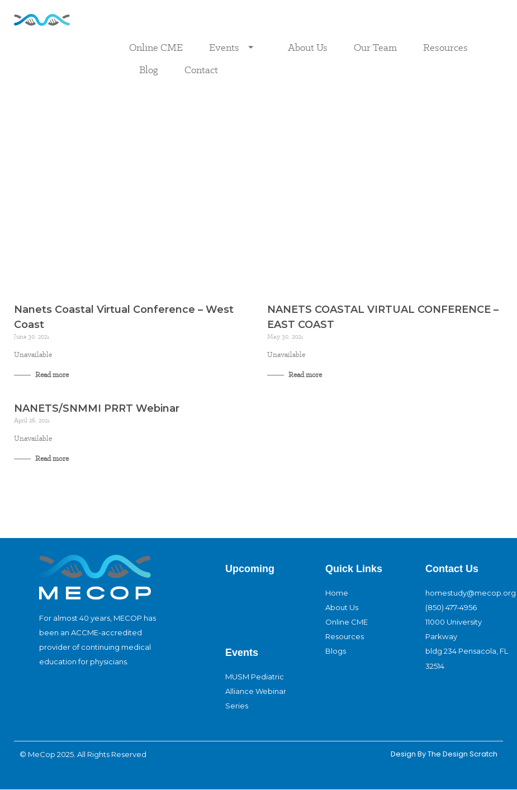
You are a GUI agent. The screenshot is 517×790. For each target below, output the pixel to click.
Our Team (375, 47)
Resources (445, 47)
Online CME (156, 47)
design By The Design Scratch (442, 754)
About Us (308, 47)
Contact (201, 69)
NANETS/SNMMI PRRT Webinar (96, 408)
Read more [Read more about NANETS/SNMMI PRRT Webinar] (51, 458)
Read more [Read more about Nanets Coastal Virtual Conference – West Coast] (51, 374)
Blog (148, 69)
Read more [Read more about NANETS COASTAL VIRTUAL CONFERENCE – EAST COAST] (304, 374)
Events (235, 47)
